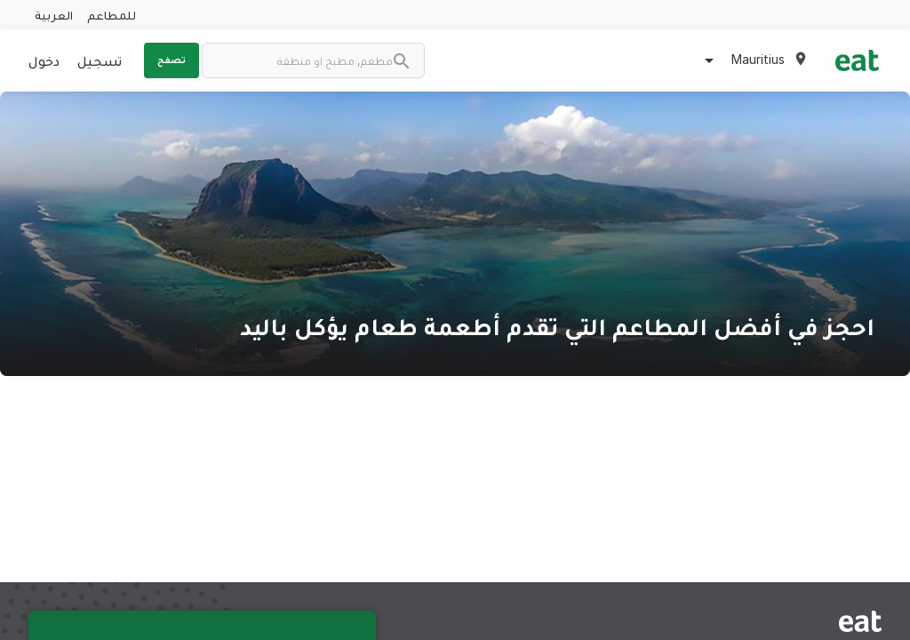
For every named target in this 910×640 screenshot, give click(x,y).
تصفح (171, 59)
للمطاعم (111, 14)
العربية (54, 14)
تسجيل (99, 60)
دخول (44, 60)
